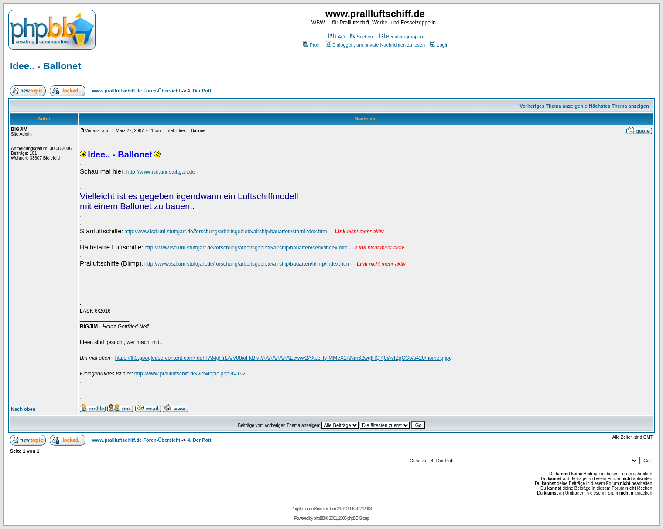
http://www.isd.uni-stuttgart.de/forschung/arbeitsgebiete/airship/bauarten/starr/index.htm (225, 232)
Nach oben (23, 409)
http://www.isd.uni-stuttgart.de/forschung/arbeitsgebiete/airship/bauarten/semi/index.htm (246, 248)
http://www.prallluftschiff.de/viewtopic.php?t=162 (190, 374)
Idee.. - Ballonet (45, 66)
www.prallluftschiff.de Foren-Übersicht (136, 90)
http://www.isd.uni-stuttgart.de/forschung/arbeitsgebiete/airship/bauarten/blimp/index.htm (246, 264)
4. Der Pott (199, 90)
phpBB (319, 518)
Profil (312, 45)
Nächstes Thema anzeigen (619, 106)
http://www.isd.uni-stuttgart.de (160, 172)
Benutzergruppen (401, 36)
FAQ (336, 36)
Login (439, 45)
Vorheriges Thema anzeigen (551, 106)
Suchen (361, 36)
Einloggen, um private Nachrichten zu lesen (375, 45)
